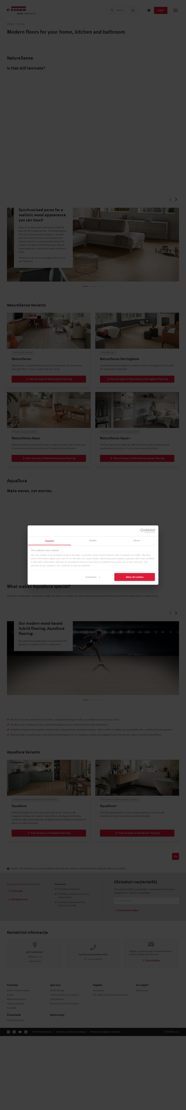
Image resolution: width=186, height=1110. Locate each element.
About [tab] (136, 540)
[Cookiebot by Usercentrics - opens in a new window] (142, 531)
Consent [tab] (49, 540)
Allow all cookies (135, 577)
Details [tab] (93, 540)
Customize (92, 577)
